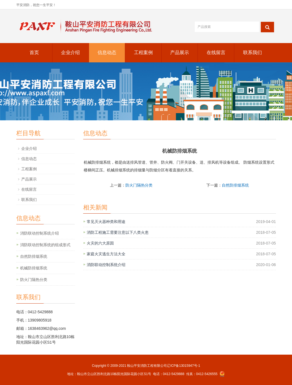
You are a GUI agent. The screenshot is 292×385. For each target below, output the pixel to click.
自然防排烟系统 (235, 185)
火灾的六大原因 (100, 243)
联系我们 (252, 52)
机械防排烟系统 (33, 268)
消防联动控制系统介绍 (106, 264)
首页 (34, 52)
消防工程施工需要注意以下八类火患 (118, 232)
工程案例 (143, 52)
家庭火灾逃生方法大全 (106, 254)
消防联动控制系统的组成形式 (45, 245)
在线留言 (216, 52)
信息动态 (107, 52)
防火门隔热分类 (138, 185)
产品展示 (179, 52)
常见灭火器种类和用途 (106, 221)
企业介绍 (70, 52)
